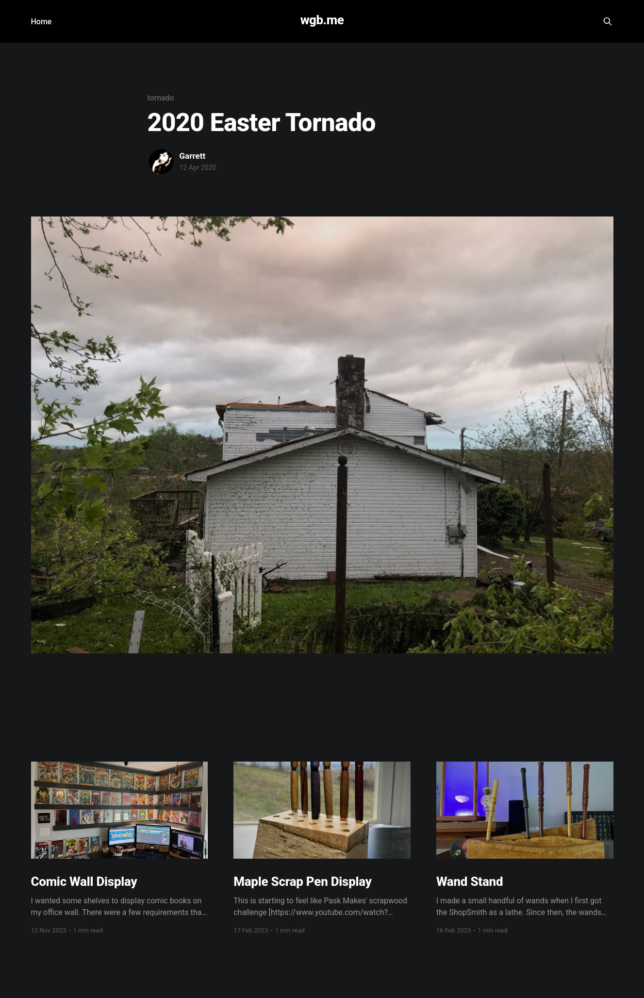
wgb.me (322, 20)
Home (41, 21)
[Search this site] (607, 21)
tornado (161, 97)
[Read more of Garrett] (161, 161)
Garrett (193, 156)
